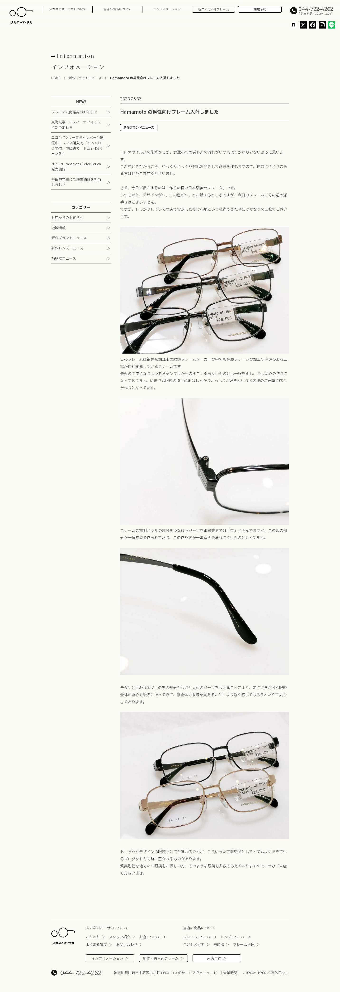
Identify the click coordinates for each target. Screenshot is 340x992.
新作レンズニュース (67, 248)
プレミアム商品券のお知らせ (74, 112)
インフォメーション (167, 9)
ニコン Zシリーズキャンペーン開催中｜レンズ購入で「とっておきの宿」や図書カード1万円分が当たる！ (77, 145)
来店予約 (260, 9)
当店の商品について (117, 9)
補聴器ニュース (63, 258)
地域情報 (58, 228)
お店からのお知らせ (67, 217)
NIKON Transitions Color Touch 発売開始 (76, 166)
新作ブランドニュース (69, 238)
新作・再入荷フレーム (213, 9)
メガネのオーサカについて (67, 9)
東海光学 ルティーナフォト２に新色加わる (76, 125)
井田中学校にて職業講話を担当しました (76, 182)
